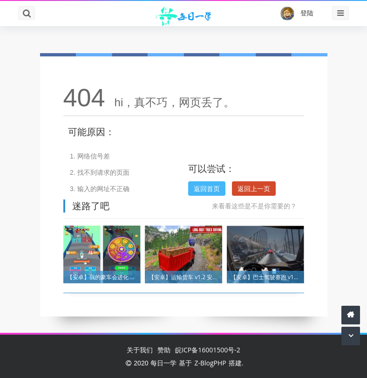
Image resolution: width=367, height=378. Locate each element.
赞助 (163, 349)
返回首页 (207, 188)
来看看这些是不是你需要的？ (254, 205)
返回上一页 (254, 188)
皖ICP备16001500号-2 (207, 349)
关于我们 (140, 349)
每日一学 (163, 362)
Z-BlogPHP (210, 362)
